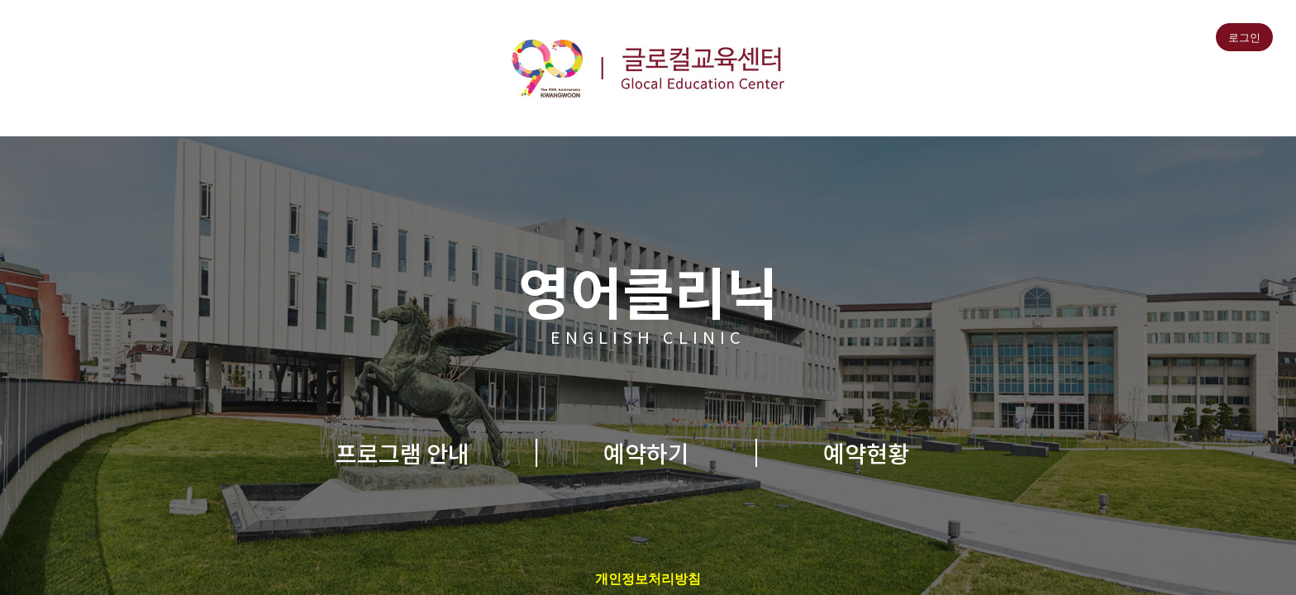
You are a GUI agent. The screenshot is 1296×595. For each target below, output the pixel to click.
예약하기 (646, 452)
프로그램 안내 (402, 452)
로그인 (1244, 37)
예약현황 (866, 452)
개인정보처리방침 (648, 579)
